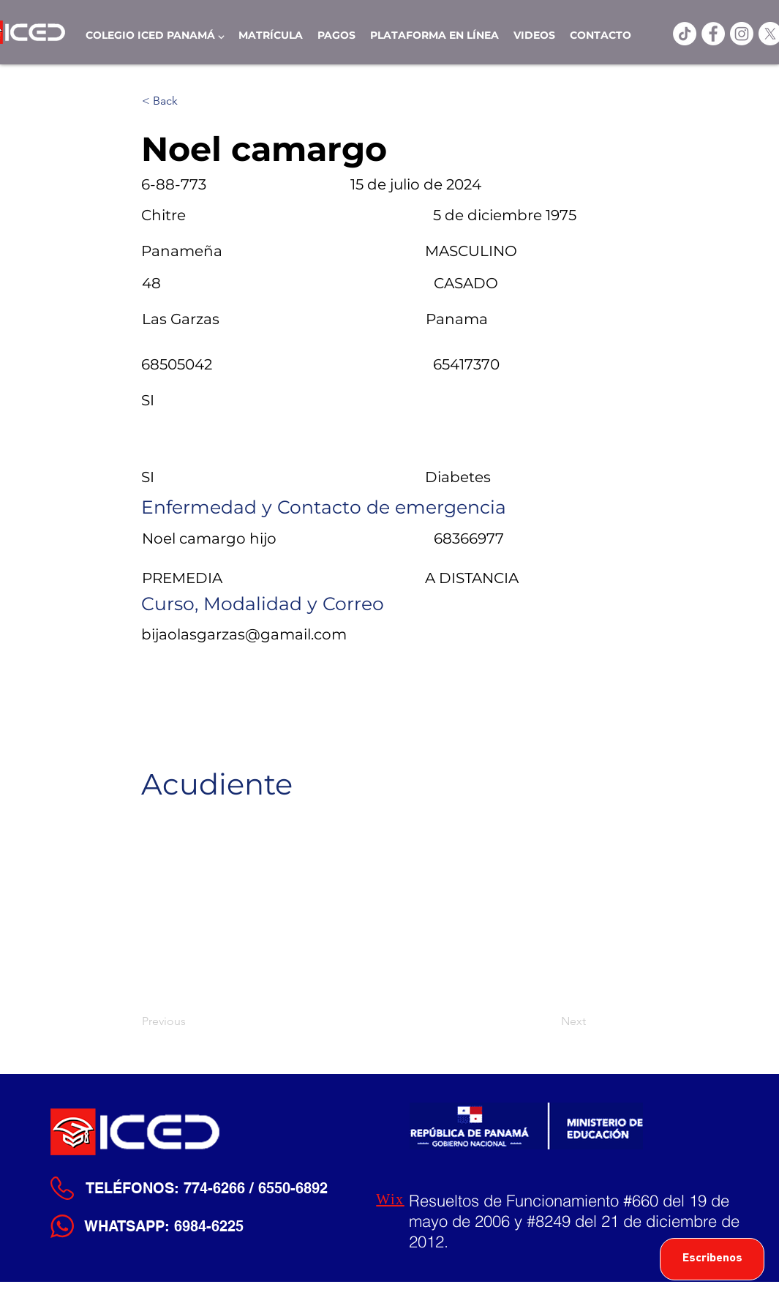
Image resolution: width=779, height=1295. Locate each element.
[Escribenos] (712, 1259)
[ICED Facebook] (713, 33)
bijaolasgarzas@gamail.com (244, 634)
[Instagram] (741, 33)
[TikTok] (684, 33)
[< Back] (190, 101)
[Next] (549, 1021)
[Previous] (190, 1021)
